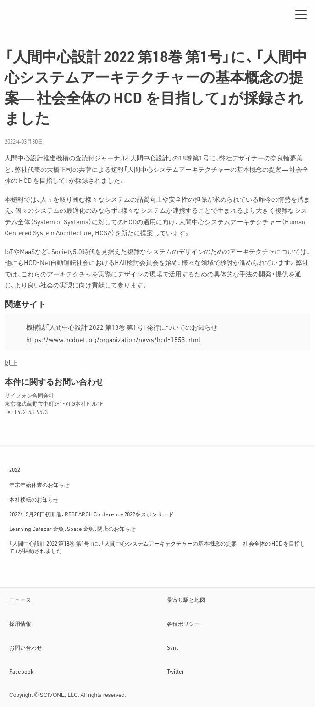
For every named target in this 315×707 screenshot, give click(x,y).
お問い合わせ (25, 647)
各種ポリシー (183, 623)
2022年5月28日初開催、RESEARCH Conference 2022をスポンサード (91, 514)
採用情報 (20, 623)
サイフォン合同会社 (36, 15)
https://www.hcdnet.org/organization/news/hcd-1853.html (113, 339)
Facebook (21, 671)
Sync (173, 647)
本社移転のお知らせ (34, 499)
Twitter (175, 671)
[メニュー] (301, 14)
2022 (14, 469)
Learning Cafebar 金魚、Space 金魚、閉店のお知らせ (72, 528)
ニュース (20, 599)
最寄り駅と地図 (186, 599)
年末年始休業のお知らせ (39, 484)
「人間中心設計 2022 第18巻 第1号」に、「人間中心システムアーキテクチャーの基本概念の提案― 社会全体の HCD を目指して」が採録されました (157, 547)
